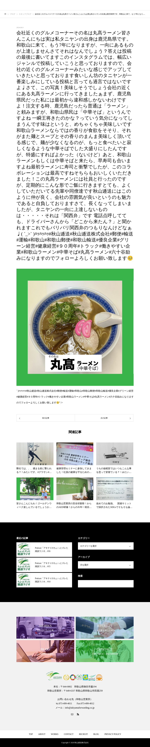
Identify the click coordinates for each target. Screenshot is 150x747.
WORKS (54, 734)
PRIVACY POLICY (112, 734)
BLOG (96, 734)
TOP (31, 734)
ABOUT (41, 734)
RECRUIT (83, 734)
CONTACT (68, 734)
